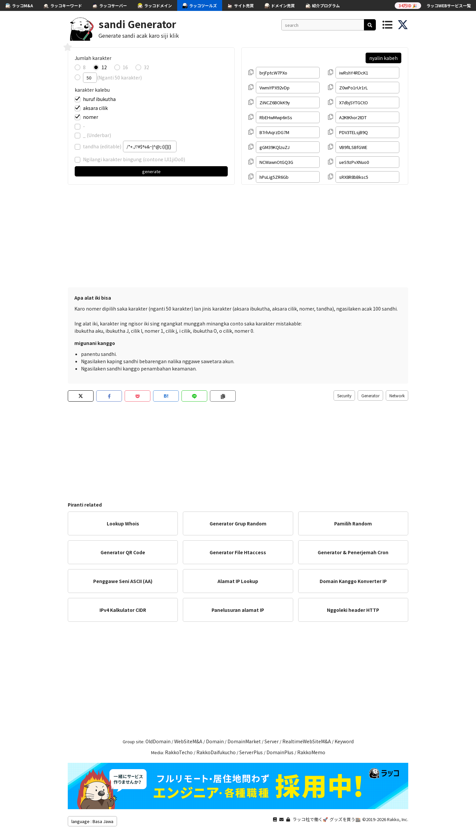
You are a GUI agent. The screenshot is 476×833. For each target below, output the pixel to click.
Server (271, 741)
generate (151, 171)
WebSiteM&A (188, 741)
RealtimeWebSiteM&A (306, 741)
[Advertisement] (238, 234)
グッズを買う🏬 (345, 819)
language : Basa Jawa (92, 821)
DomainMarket (244, 741)
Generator (370, 395)
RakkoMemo (311, 752)
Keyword (344, 741)
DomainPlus (280, 752)
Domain (215, 741)
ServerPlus (251, 752)
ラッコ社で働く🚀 (310, 819)
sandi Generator (137, 24)
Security (344, 395)
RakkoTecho (179, 752)
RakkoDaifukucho (216, 752)
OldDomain (158, 741)
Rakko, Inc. (397, 819)
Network (397, 395)
